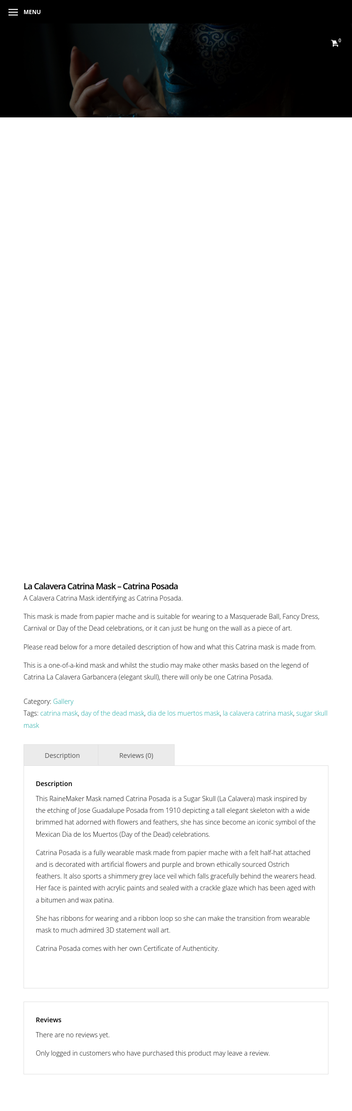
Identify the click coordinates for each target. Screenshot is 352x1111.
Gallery (63, 701)
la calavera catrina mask (258, 713)
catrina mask (59, 713)
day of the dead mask (112, 713)
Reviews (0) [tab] (136, 755)
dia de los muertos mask (183, 713)
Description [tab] (62, 755)
